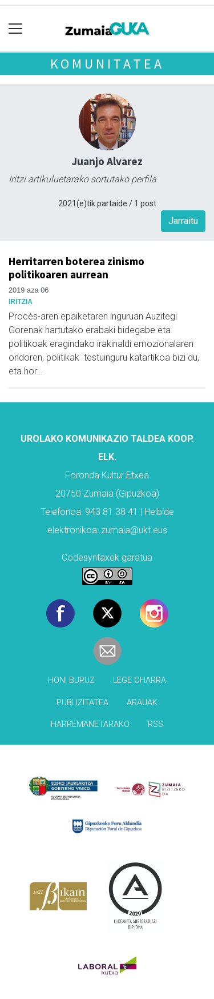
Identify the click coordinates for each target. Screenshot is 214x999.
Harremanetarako (90, 724)
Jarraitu (183, 220)
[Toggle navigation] (15, 29)
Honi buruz (71, 680)
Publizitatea (82, 703)
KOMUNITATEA (107, 64)
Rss (155, 724)
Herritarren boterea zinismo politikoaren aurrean (76, 267)
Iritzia (21, 302)
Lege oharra (139, 680)
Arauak (142, 703)
